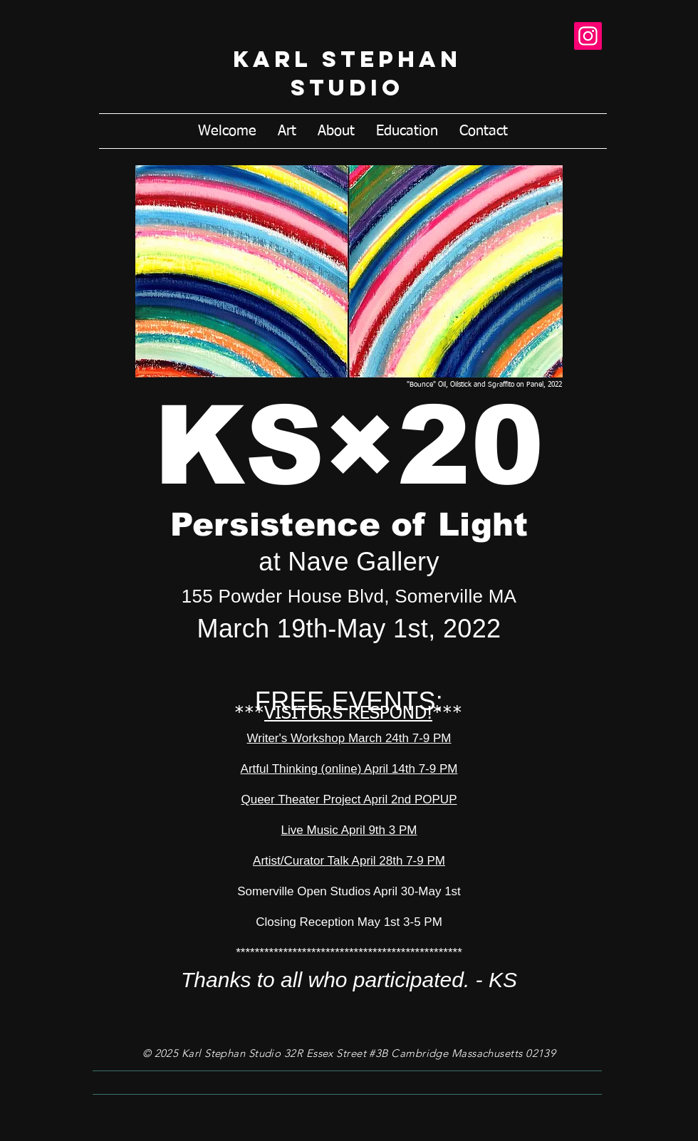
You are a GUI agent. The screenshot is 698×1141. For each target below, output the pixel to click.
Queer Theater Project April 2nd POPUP (349, 799)
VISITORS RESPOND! (348, 714)
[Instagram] (588, 36)
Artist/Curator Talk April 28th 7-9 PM (349, 861)
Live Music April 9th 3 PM (349, 830)
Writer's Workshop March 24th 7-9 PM (349, 738)
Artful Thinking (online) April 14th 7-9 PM (349, 769)
